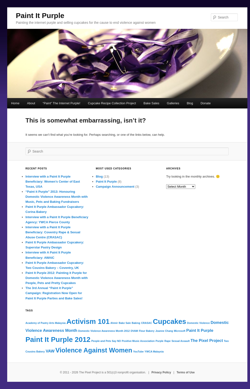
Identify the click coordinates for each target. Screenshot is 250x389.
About (31, 103)
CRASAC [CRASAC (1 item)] (146, 322)
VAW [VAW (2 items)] (50, 351)
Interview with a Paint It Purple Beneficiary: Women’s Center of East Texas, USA (52, 181)
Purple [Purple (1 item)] (160, 341)
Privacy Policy (161, 372)
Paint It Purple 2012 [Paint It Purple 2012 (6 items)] (58, 339)
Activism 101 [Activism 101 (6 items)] (88, 321)
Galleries (173, 103)
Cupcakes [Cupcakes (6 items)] (169, 321)
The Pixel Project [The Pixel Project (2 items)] (206, 340)
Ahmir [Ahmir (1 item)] (114, 322)
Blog (190, 103)
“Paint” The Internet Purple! (61, 103)
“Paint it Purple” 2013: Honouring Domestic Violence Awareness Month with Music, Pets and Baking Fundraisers (56, 197)
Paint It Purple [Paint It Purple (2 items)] (199, 330)
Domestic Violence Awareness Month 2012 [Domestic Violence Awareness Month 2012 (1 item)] (104, 330)
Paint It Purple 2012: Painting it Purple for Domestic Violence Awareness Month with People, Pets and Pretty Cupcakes (56, 278)
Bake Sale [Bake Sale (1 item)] (125, 322)
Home (15, 103)
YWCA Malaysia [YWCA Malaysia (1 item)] (154, 351)
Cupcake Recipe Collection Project (112, 103)
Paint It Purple (40, 15)
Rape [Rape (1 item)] (167, 341)
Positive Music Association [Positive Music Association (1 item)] (138, 341)
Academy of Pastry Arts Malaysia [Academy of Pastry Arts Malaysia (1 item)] (45, 322)
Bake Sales (151, 103)
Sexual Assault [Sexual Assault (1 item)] (180, 341)
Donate (206, 103)
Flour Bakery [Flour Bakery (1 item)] (146, 330)
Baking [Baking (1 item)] (136, 322)
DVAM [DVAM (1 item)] (134, 330)
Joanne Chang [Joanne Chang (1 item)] (164, 330)
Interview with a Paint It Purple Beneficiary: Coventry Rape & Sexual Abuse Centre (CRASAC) (52, 232)
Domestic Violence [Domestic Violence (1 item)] (198, 322)
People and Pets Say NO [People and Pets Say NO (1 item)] (106, 341)
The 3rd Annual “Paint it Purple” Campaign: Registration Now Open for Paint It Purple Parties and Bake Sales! (54, 293)
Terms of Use (186, 372)
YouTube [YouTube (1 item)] (138, 351)
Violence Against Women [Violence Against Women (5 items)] (93, 350)
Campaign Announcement (115, 186)
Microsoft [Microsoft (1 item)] (179, 330)
